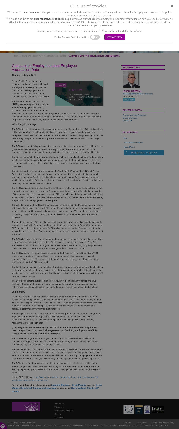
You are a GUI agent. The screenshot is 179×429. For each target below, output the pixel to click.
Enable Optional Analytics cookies (71, 37)
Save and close (115, 37)
